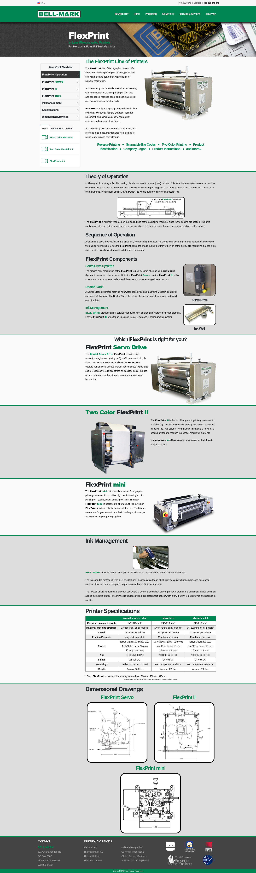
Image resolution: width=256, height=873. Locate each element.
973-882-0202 (45, 865)
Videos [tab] (45, 128)
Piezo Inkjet (90, 847)
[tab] (60, 74)
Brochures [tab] (57, 128)
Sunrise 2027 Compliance (135, 860)
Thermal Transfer (93, 860)
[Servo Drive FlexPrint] (60, 137)
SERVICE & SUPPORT (190, 14)
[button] (41, 3)
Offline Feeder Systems (134, 856)
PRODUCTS (151, 14)
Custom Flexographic (133, 851)
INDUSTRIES (168, 14)
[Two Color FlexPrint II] (60, 149)
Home (137, 14)
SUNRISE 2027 (121, 14)
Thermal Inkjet (91, 856)
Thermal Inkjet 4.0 (93, 851)
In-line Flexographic (132, 847)
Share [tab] (69, 128)
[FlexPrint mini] (60, 161)
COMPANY (211, 14)
